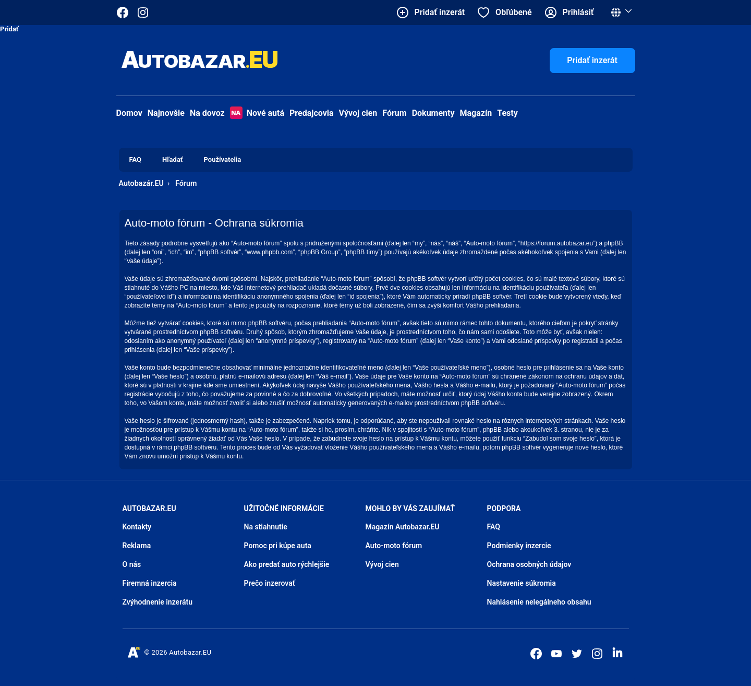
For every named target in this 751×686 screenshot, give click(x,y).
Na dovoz (207, 113)
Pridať (9, 29)
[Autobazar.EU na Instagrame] (143, 12)
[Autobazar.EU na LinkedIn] (617, 652)
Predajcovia (311, 113)
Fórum (394, 113)
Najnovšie (166, 113)
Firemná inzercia (150, 583)
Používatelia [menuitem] (222, 159)
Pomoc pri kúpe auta (277, 545)
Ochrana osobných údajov (529, 564)
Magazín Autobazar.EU (403, 527)
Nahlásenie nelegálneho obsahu (539, 602)
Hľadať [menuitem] (172, 159)
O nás (132, 564)
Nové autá (257, 113)
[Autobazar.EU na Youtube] (556, 653)
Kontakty (137, 527)
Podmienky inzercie (519, 545)
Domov (129, 113)
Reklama (137, 545)
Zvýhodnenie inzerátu (158, 602)
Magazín (476, 113)
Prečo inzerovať (269, 583)
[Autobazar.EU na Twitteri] (577, 653)
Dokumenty (433, 113)
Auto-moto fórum (394, 545)
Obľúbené (513, 12)
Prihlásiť (578, 12)
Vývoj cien (358, 113)
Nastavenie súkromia (521, 583)
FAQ (493, 527)
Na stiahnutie (265, 527)
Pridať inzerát (592, 60)
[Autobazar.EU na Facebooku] (536, 653)
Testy (507, 113)
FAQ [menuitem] (135, 159)
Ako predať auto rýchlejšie (287, 564)
